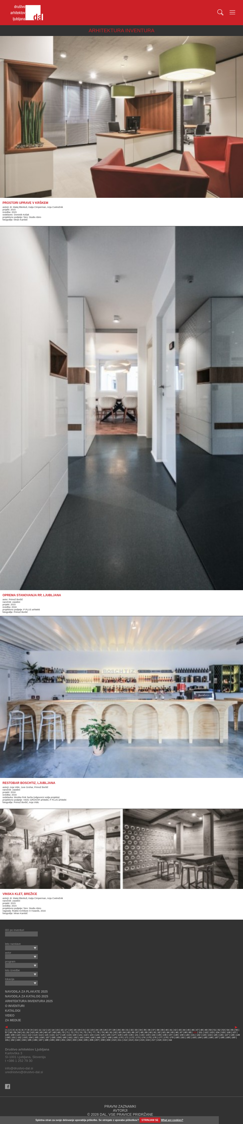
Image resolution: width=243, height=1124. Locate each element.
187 (217, 1037)
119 (69, 1035)
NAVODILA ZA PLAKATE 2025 (26, 991)
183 (194, 1037)
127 (114, 1035)
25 (101, 1030)
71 (67, 1032)
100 (195, 1032)
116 (52, 1035)
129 (125, 1035)
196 (35, 1040)
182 (188, 1037)
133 (148, 1035)
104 (217, 1032)
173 (138, 1037)
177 (160, 1037)
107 (234, 1032)
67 (50, 1032)
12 (44, 1030)
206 (91, 1040)
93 (163, 1032)
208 (103, 1040)
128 (120, 1035)
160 (64, 1037)
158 (53, 1037)
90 (150, 1032)
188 (222, 1037)
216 (148, 1040)
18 (70, 1030)
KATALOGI (12, 1011)
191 (7, 1040)
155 (36, 1037)
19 (75, 1030)
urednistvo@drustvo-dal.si (24, 1072)
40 (166, 1030)
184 (200, 1037)
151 (14, 1037)
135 (159, 1035)
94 (168, 1032)
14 (53, 1030)
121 (80, 1035)
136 (165, 1035)
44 (184, 1030)
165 (92, 1037)
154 (30, 1037)
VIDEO (9, 1015)
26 (105, 1030)
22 (88, 1030)
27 (110, 1030)
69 (58, 1032)
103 (212, 1032)
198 (46, 1040)
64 (37, 1032)
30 (123, 1030)
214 (136, 1040)
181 (183, 1037)
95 (172, 1032)
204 (80, 1040)
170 (121, 1037)
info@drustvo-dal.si (19, 1068)
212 (125, 1040)
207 (97, 1040)
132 (142, 1035)
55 (232, 1030)
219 (165, 1040)
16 (61, 1030)
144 (210, 1035)
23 (92, 1030)
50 (210, 1030)
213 (131, 1040)
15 (57, 1030)
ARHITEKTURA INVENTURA (121, 30)
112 (29, 1035)
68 (54, 1032)
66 (45, 1032)
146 (221, 1035)
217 (153, 1040)
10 (35, 1030)
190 (233, 1037)
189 (228, 1037)
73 (76, 1032)
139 (182, 1035)
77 (93, 1032)
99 (190, 1032)
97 (181, 1032)
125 (103, 1035)
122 (86, 1035)
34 (140, 1030)
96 (177, 1032)
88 (142, 1032)
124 (97, 1035)
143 (204, 1035)
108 (7, 1035)
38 (158, 1030)
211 (120, 1040)
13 (48, 1030)
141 (193, 1035)
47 (197, 1030)
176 (155, 1037)
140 (187, 1035)
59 (15, 1032)
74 (80, 1032)
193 (18, 1040)
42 (175, 1030)
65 (41, 1032)
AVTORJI (120, 1110)
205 (86, 1040)
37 (153, 1030)
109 (12, 1035)
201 (63, 1040)
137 (170, 1035)
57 (6, 1032)
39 (162, 1030)
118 (63, 1035)
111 (24, 1035)
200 (57, 1040)
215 (142, 1040)
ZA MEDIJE (13, 1020)
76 (89, 1032)
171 (126, 1037)
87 (137, 1032)
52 (219, 1030)
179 (171, 1037)
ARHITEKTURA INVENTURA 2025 (29, 1001)
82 (115, 1032)
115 (46, 1035)
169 (115, 1037)
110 (18, 1035)
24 (96, 1030)
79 (102, 1032)
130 (131, 1035)
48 (201, 1030)
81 (111, 1032)
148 (232, 1035)
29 (118, 1030)
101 (200, 1032)
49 (206, 1030)
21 (83, 1030)
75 (85, 1032)
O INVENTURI (14, 1006)
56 (236, 1030)
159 (59, 1037)
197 (41, 1040)
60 (19, 1032)
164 (87, 1037)
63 (32, 1032)
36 (149, 1030)
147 (227, 1035)
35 (145, 1030)
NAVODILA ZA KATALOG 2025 (26, 996)
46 (193, 1030)
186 (211, 1037)
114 (41, 1035)
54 (228, 1030)
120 (75, 1035)
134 (153, 1035)
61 (23, 1032)
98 (185, 1032)
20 (79, 1030)
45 (188, 1030)
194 (24, 1040)
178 (166, 1037)
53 (223, 1030)
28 (114, 1030)
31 (127, 1030)
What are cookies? (172, 1120)
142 (198, 1035)
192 (12, 1040)
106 (229, 1032)
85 (128, 1032)
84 (124, 1032)
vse (170, 1040)
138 (176, 1035)
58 (10, 1032)
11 (40, 1030)
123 (91, 1035)
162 (76, 1037)
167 (104, 1037)
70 (63, 1032)
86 (133, 1032)
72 (72, 1032)
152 (19, 1037)
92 (159, 1032)
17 (66, 1030)
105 (223, 1032)
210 (114, 1040)
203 (75, 1040)
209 (108, 1040)
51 (215, 1030)
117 (57, 1035)
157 (47, 1037)
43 (180, 1030)
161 (70, 1037)
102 (206, 1032)
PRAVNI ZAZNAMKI (120, 1106)
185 (205, 1037)
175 (149, 1037)
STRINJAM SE (150, 1120)
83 (120, 1032)
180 (177, 1037)
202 (69, 1040)
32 (131, 1030)
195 (29, 1040)
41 (171, 1030)
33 (136, 1030)
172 (132, 1037)
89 (146, 1032)
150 (8, 1037)
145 (215, 1035)
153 (25, 1037)
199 (52, 1040)
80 (107, 1032)
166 (98, 1037)
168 (110, 1037)
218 (159, 1040)
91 (155, 1032)
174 (143, 1037)
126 (108, 1035)
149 (238, 1035)
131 (136, 1035)
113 (35, 1035)
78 (98, 1032)
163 (81, 1037)
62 (28, 1032)
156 (42, 1037)
